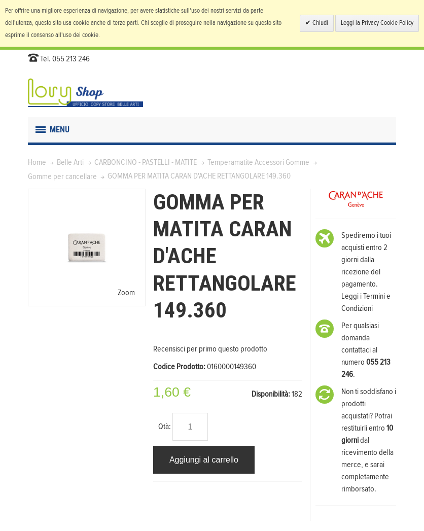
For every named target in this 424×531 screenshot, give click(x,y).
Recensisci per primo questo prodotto (210, 349)
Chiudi (319, 23)
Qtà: (164, 426)
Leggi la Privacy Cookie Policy (377, 23)
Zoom (126, 293)
